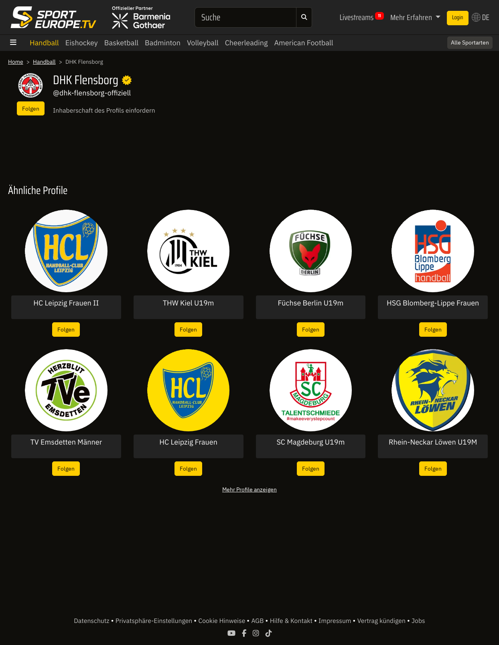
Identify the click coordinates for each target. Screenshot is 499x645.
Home (15, 61)
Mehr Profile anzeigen (249, 489)
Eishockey (81, 42)
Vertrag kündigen (382, 621)
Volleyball (203, 42)
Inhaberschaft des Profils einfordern (104, 111)
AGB (258, 621)
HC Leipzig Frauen (188, 442)
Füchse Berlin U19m (311, 303)
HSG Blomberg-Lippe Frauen (433, 303)
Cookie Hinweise (222, 621)
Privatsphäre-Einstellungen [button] (155, 621)
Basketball (121, 42)
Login (457, 17)
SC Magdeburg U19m (310, 442)
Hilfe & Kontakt (292, 621)
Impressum (335, 621)
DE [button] (480, 17)
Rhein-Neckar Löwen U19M (433, 442)
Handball (44, 42)
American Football (303, 42)
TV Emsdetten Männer (66, 442)
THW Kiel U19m (188, 303)
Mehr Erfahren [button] (412, 17)
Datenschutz (92, 621)
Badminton (163, 42)
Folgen (30, 108)
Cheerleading (246, 42)
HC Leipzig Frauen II (66, 303)
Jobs (418, 621)
